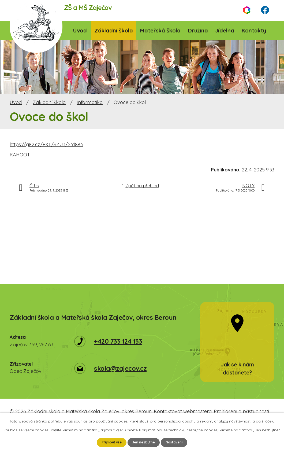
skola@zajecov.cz (120, 368)
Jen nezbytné (144, 442)
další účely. (265, 420)
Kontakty (254, 30)
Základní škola (113, 30)
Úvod (80, 30)
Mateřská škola (160, 30)
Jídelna (224, 30)
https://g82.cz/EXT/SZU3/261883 (46, 144)
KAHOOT (20, 155)
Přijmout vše (109, 442)
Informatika (90, 102)
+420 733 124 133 (118, 341)
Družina (198, 30)
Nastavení (177, 442)
